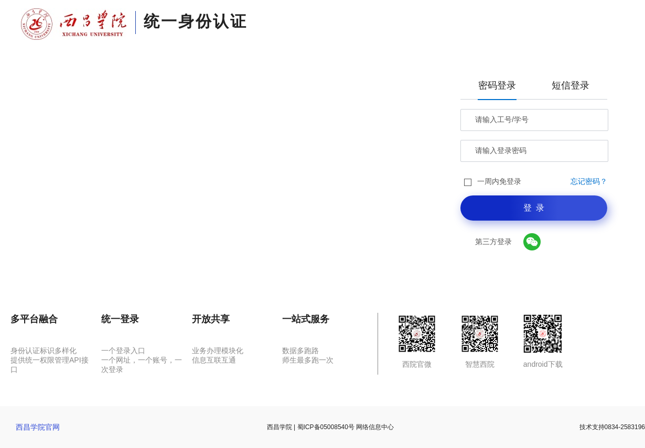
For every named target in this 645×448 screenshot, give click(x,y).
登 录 (534, 207)
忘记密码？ (589, 181)
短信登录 (570, 85)
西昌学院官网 (38, 427)
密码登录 (497, 85)
